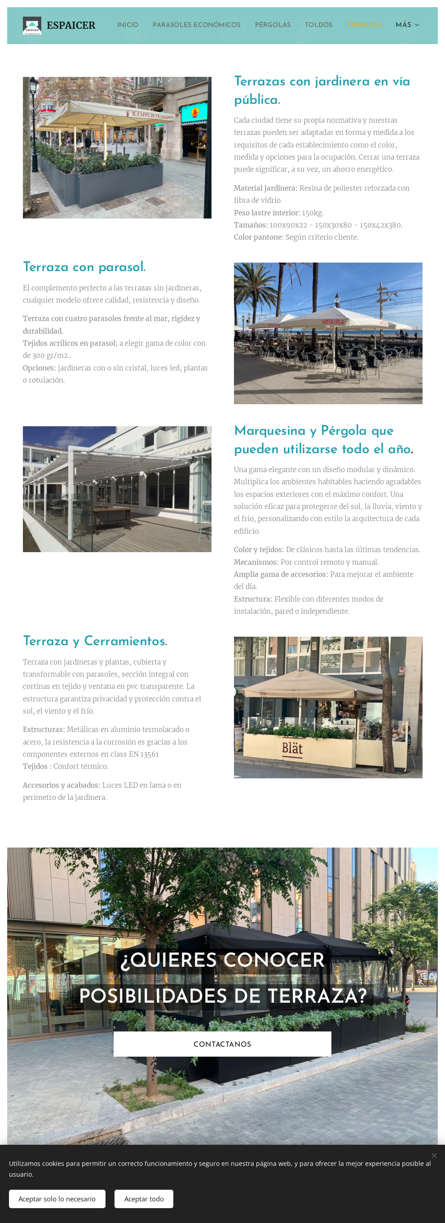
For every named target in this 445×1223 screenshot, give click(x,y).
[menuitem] (158, 25)
